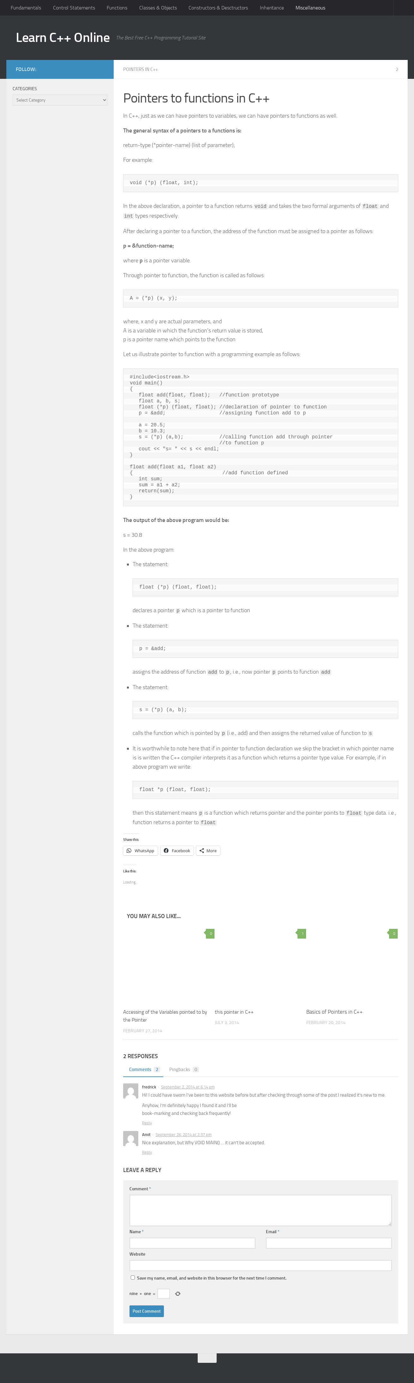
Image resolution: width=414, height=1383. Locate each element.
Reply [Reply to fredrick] (147, 1123)
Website (137, 1254)
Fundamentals (26, 8)
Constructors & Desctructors (218, 8)
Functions (117, 8)
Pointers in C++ (142, 69)
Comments (144, 1069)
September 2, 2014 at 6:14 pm (188, 1087)
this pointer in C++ (236, 1012)
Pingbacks (185, 1069)
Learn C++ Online (63, 37)
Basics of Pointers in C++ (334, 1012)
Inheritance (272, 8)
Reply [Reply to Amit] (147, 1152)
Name (136, 1231)
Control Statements (74, 8)
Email (272, 1231)
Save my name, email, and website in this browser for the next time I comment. (211, 1278)
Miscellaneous (310, 8)
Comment (140, 1189)
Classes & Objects (158, 8)
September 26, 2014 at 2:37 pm (184, 1134)
